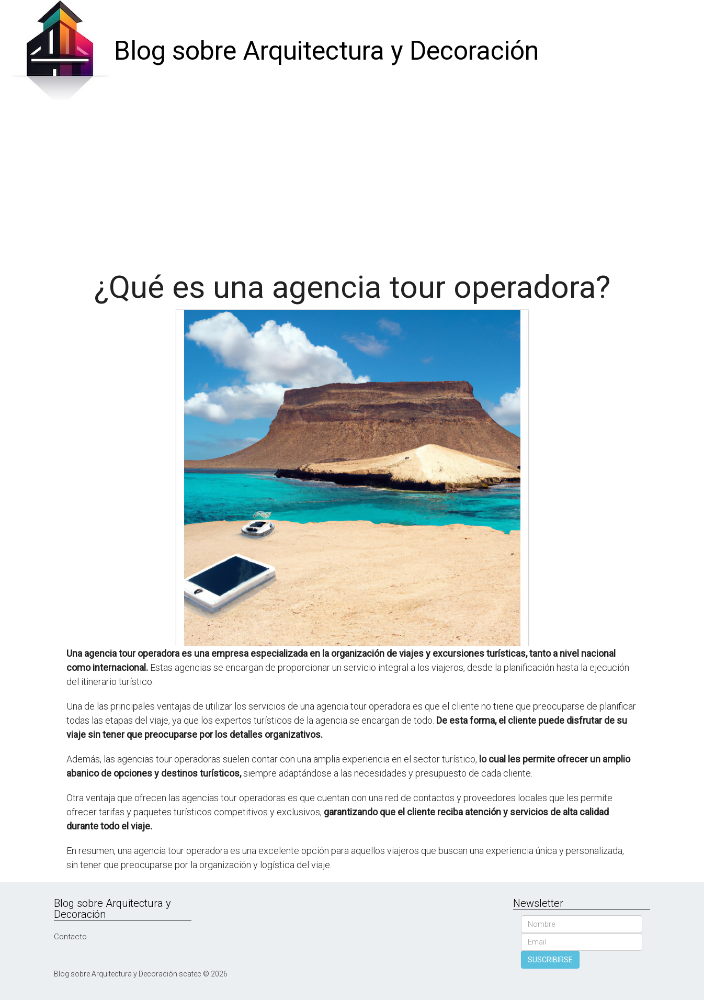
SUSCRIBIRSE (550, 960)
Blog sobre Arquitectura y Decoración (326, 51)
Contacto (70, 936)
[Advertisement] (352, 181)
